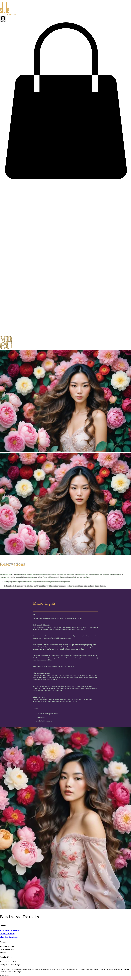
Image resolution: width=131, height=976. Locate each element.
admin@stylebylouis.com (8, 937)
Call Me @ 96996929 (7, 934)
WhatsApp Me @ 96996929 (9, 930)
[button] (65, 179)
